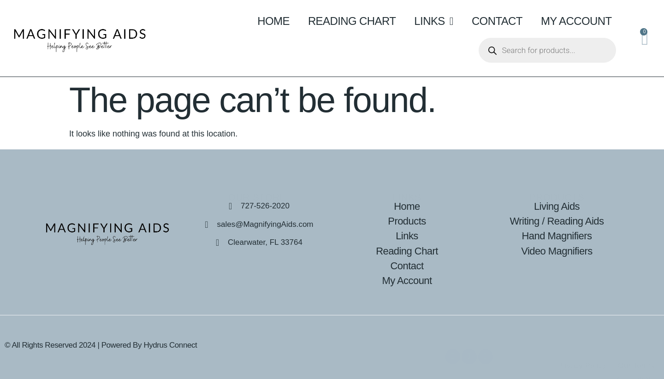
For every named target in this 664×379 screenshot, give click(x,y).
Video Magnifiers (557, 251)
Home (273, 21)
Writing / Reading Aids (557, 221)
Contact (497, 21)
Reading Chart (352, 21)
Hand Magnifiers (557, 236)
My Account (576, 21)
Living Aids (557, 206)
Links (433, 21)
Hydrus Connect (170, 345)
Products (407, 221)
